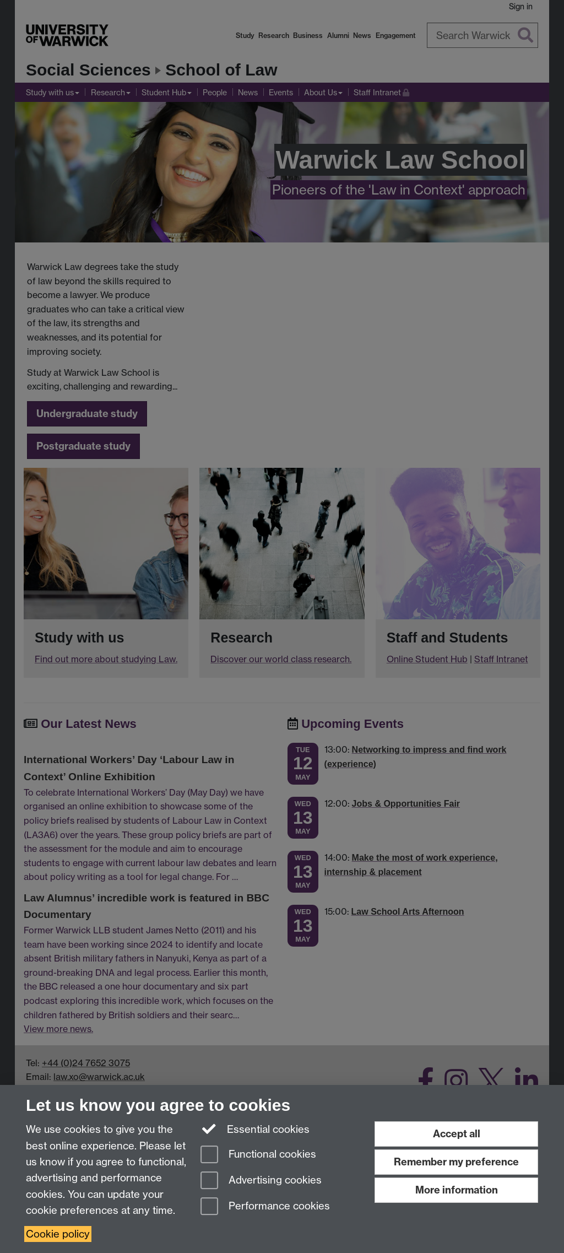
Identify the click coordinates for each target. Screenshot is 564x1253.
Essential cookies (255, 1128)
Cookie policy (58, 1234)
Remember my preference (456, 1161)
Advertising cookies (261, 1181)
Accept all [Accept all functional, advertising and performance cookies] (456, 1133)
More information (456, 1190)
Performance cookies (265, 1207)
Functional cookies (258, 1155)
